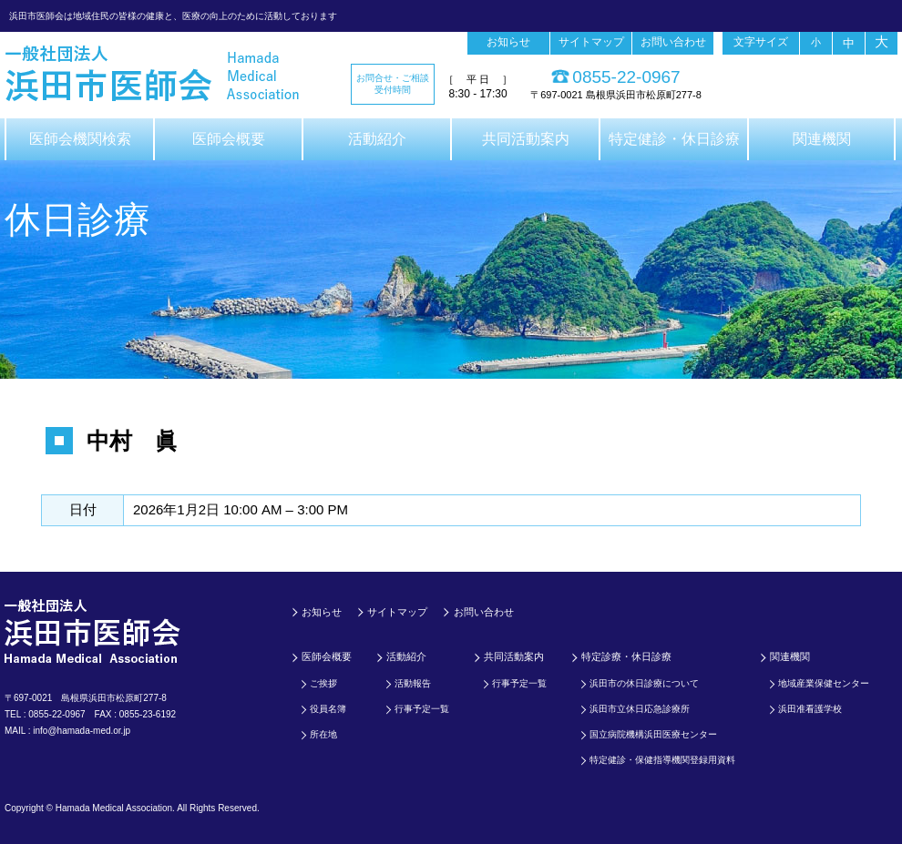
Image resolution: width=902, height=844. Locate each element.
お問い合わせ (673, 42)
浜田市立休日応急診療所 (639, 709)
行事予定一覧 (422, 709)
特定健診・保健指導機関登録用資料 (662, 760)
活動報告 (413, 683)
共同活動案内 (525, 139)
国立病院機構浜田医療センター (653, 734)
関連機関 (822, 139)
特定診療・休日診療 (626, 656)
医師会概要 (228, 139)
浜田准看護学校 (810, 709)
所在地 (323, 734)
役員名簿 (328, 709)
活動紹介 (377, 139)
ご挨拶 (323, 683)
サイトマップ (591, 42)
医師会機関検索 (80, 139)
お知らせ (508, 42)
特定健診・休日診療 (674, 139)
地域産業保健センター (823, 683)
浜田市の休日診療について (644, 683)
